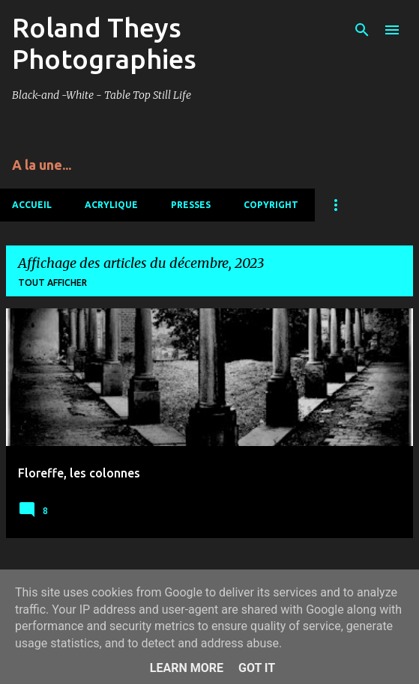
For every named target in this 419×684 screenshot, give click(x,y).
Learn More (186, 668)
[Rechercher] (362, 30)
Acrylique (111, 205)
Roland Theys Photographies (104, 43)
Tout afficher (52, 282)
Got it (256, 668)
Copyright (271, 205)
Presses (191, 205)
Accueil (32, 205)
